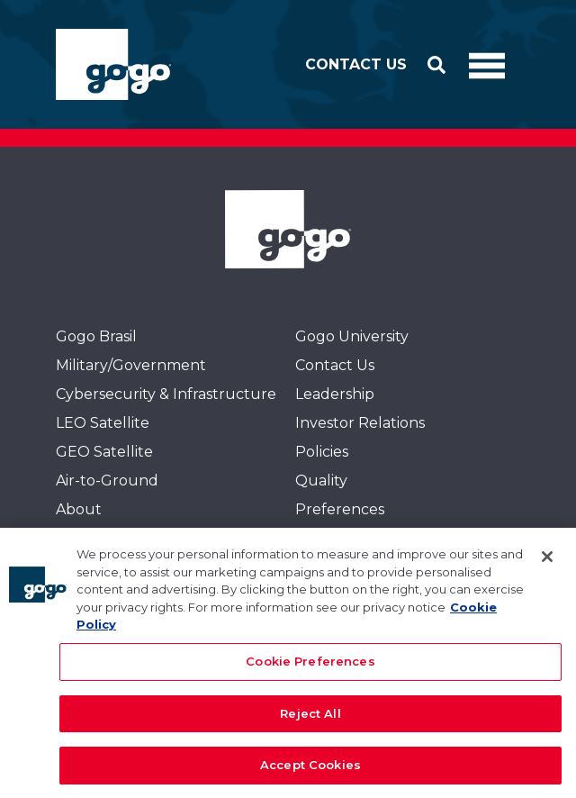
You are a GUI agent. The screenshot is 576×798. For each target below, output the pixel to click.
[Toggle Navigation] (487, 65)
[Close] (547, 565)
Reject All (310, 720)
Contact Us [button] (356, 64)
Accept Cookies (310, 773)
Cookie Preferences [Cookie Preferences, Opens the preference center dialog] (310, 668)
